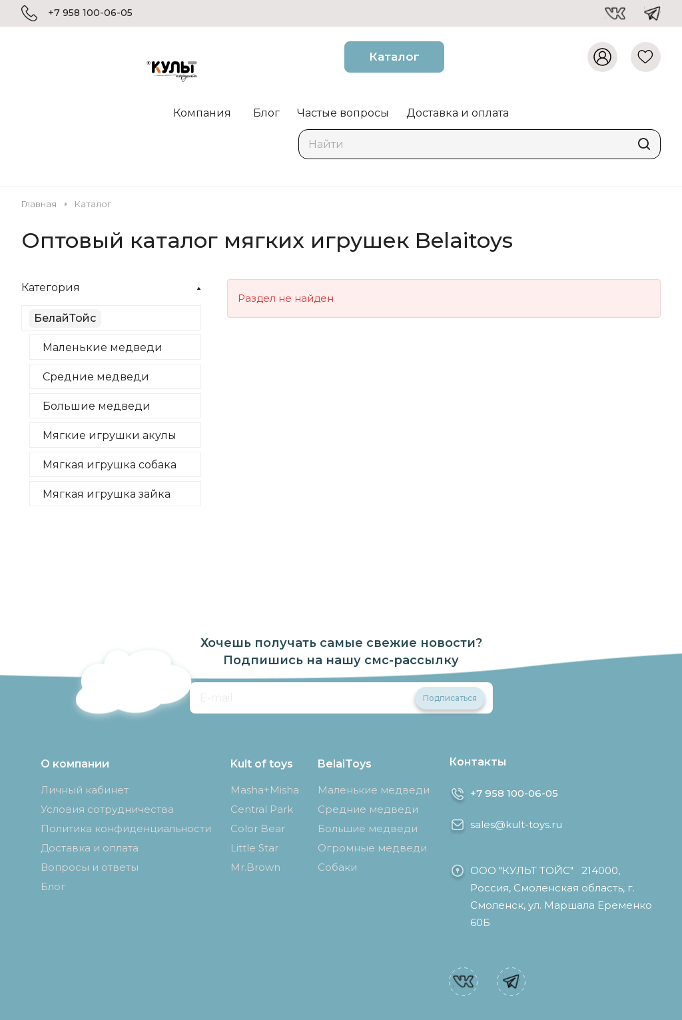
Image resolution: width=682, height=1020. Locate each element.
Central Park (261, 809)
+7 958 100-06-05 (90, 13)
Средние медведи (96, 376)
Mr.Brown (255, 867)
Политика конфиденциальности (126, 828)
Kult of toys (261, 764)
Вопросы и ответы (90, 867)
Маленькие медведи (103, 347)
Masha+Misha (264, 789)
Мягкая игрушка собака (109, 464)
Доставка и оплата (90, 847)
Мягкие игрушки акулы (109, 435)
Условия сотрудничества (107, 809)
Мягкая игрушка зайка (106, 494)
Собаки (337, 867)
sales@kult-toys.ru (516, 824)
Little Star (254, 847)
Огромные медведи (372, 847)
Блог (53, 886)
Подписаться (450, 698)
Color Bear (257, 828)
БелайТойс (65, 318)
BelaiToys (345, 764)
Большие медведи (97, 406)
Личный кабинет (85, 789)
